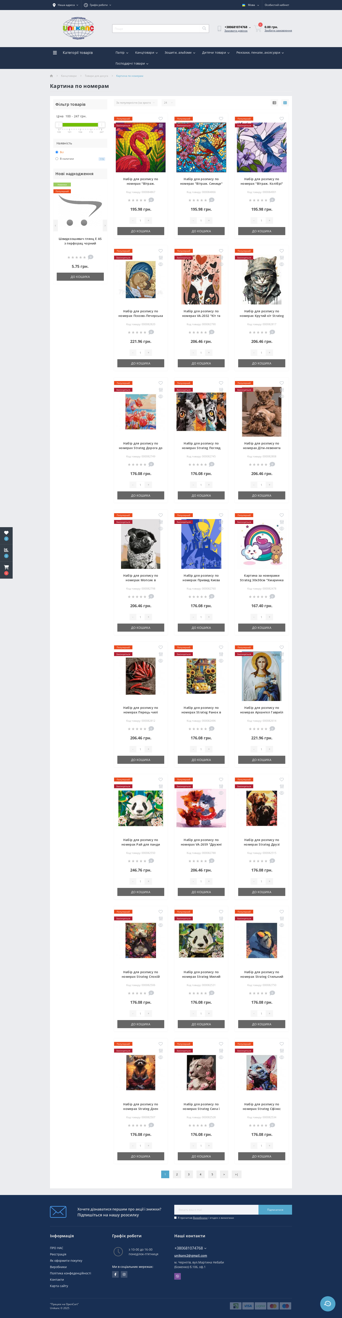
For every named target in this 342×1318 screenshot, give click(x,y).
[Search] (204, 28)
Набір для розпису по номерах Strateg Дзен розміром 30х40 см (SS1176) (141, 1108)
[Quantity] (140, 220)
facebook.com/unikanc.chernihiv (115, 1274)
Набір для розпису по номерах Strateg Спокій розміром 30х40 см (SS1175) (141, 976)
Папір (122, 52)
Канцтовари (146, 52)
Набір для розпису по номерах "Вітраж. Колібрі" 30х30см (262, 183)
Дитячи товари (215, 52)
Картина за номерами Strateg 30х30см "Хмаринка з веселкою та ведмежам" (262, 580)
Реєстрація (58, 1254)
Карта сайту (59, 1286)
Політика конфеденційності (70, 1273)
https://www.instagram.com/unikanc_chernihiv (124, 1274)
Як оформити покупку (66, 1260)
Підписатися (275, 1210)
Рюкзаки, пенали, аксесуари (260, 52)
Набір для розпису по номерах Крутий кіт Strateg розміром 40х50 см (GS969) (262, 315)
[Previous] (55, 225)
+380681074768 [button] (190, 1248)
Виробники (200, 1218)
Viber (177, 1276)
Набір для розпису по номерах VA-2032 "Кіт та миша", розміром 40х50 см (201, 315)
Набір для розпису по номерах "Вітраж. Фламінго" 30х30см (140, 183)
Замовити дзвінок (236, 30)
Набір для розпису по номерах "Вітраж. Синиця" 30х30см (201, 183)
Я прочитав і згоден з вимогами (206, 1218)
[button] (6, 570)
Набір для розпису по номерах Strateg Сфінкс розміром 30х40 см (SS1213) (262, 1108)
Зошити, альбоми (180, 52)
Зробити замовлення (278, 30)
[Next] (105, 225)
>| (236, 1174)
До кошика (80, 277)
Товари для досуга (96, 76)
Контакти (57, 1279)
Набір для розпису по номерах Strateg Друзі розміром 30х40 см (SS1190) (262, 844)
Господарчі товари (132, 63)
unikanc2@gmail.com (190, 1255)
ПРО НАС (56, 1248)
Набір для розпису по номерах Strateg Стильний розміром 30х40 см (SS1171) (262, 976)
